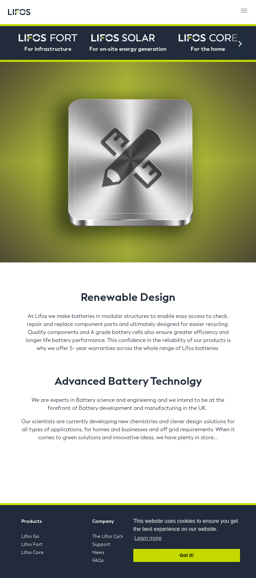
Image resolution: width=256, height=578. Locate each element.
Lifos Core (32, 552)
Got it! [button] (187, 555)
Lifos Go (30, 536)
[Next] (240, 43)
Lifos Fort (31, 544)
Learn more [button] (148, 538)
